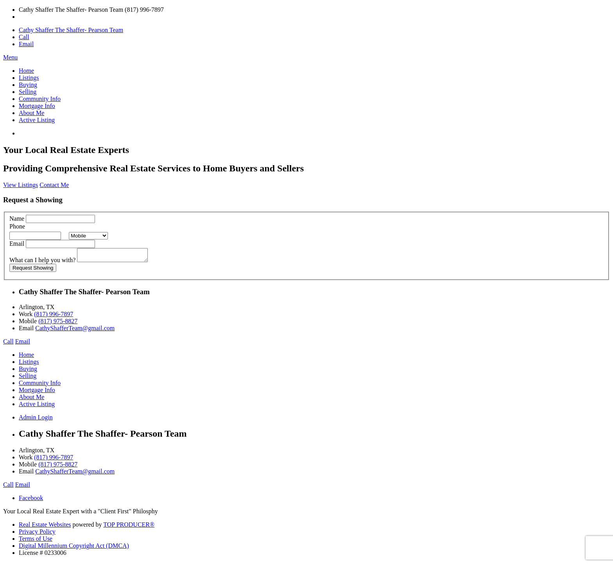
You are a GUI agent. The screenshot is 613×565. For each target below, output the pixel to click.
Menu (10, 57)
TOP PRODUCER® (128, 527)
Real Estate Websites (45, 527)
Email (26, 44)
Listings (29, 77)
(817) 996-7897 (53, 316)
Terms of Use (35, 541)
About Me (31, 113)
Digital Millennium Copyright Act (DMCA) (74, 548)
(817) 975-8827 (57, 323)
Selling (27, 91)
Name (16, 218)
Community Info (40, 98)
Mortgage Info (37, 106)
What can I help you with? (42, 262)
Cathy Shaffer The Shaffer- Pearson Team (71, 30)
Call (24, 37)
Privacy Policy (37, 534)
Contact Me (54, 185)
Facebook (31, 500)
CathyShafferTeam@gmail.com (75, 330)
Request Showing (33, 270)
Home (26, 70)
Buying (28, 84)
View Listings (20, 185)
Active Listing (37, 120)
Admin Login (36, 419)
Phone (17, 226)
